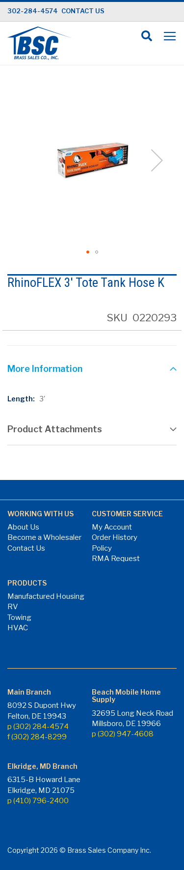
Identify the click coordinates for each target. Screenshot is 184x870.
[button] (87, 252)
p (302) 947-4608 (123, 734)
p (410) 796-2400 (38, 800)
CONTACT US (83, 11)
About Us (23, 527)
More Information (44, 369)
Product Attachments (54, 429)
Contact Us (26, 548)
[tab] (92, 370)
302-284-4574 (32, 11)
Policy (102, 548)
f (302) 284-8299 (37, 736)
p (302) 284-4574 (38, 726)
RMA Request (116, 558)
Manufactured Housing (45, 596)
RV (12, 606)
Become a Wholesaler (44, 537)
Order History (114, 537)
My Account (112, 527)
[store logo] (39, 43)
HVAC (17, 627)
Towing (19, 617)
